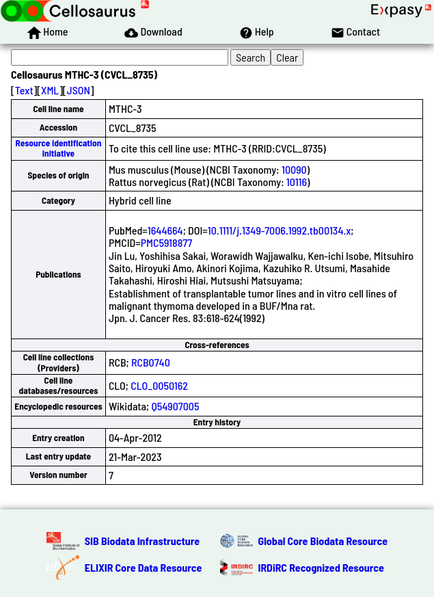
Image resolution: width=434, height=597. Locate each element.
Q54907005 (175, 405)
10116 (296, 181)
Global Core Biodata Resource (323, 540)
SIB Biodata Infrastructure (142, 540)
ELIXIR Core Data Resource (143, 567)
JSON (78, 89)
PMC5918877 (166, 242)
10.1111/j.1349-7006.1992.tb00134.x (279, 230)
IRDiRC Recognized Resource (321, 567)
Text (24, 89)
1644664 (165, 230)
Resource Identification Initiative (59, 148)
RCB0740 (150, 362)
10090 (294, 169)
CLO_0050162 (159, 385)
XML (50, 89)
